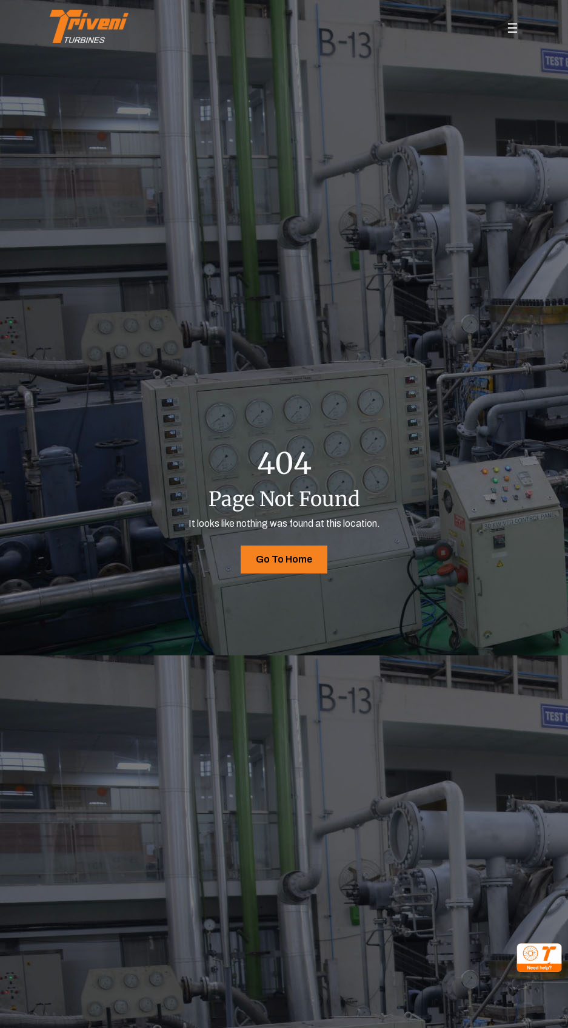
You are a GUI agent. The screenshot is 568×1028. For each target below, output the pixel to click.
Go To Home (284, 559)
